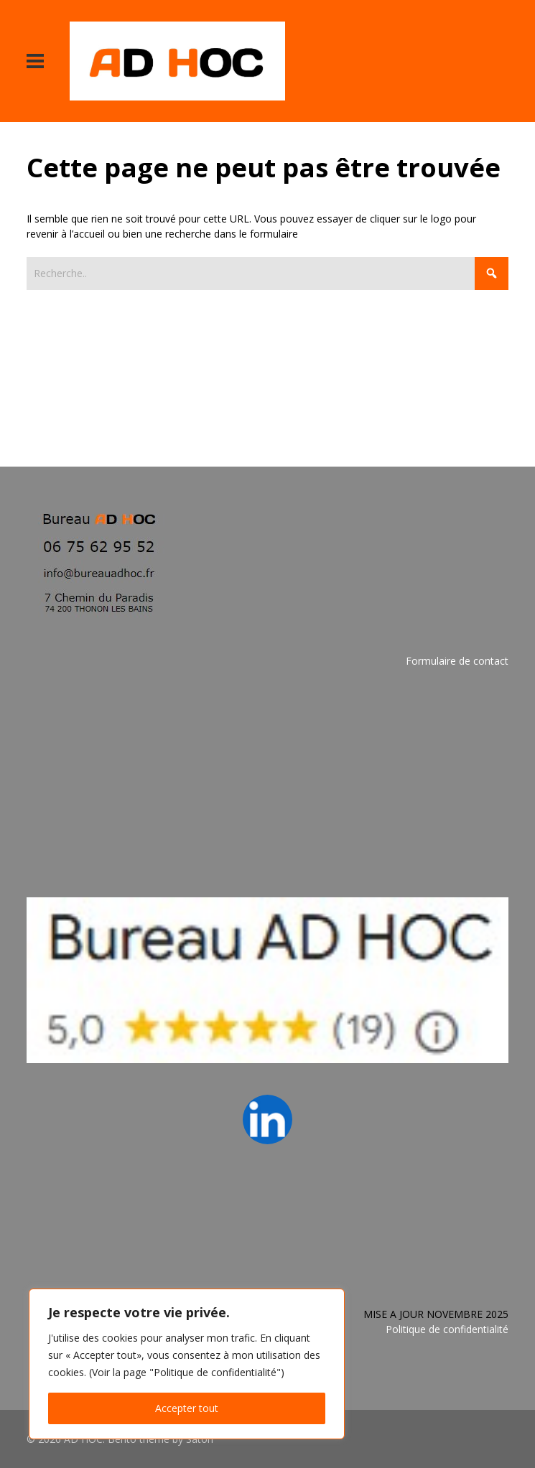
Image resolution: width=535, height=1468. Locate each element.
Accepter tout (186, 1408)
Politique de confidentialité (447, 1329)
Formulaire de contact (457, 661)
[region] (187, 1364)
